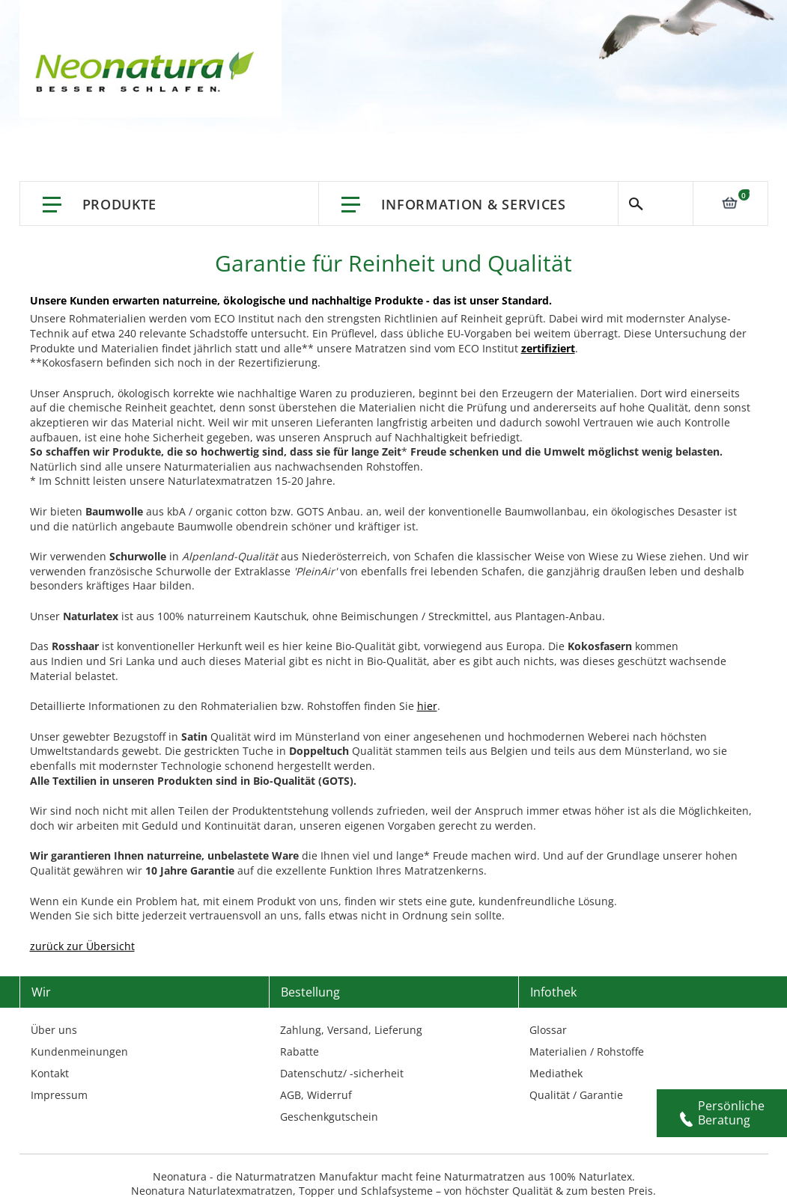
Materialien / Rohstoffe (586, 1051)
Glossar (548, 1030)
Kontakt (50, 1073)
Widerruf (329, 1095)
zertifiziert (548, 348)
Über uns (54, 1030)
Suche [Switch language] (656, 203)
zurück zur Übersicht (82, 946)
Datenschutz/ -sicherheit (342, 1073)
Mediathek (556, 1073)
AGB (290, 1095)
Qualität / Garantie (576, 1095)
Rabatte (299, 1051)
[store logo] (148, 74)
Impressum (59, 1095)
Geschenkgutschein (329, 1116)
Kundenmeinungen (79, 1051)
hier (427, 706)
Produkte (119, 204)
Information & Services (473, 204)
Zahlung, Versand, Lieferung (351, 1030)
